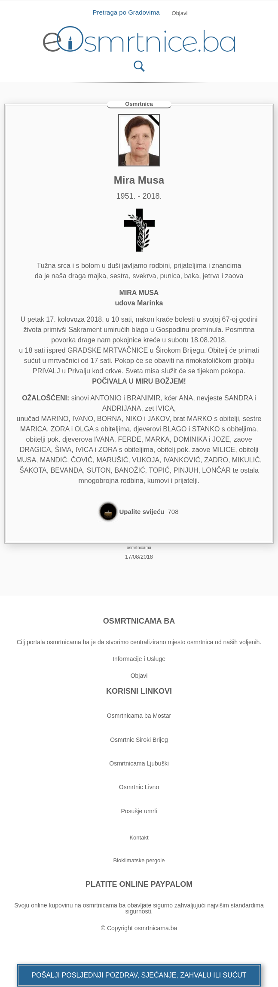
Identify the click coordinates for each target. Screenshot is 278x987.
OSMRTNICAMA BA (139, 621)
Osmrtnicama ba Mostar (139, 715)
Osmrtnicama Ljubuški (139, 763)
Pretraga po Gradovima (129, 12)
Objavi (139, 675)
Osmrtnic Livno (139, 787)
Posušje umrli (139, 811)
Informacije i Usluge (139, 658)
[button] (139, 975)
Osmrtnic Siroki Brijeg (139, 739)
